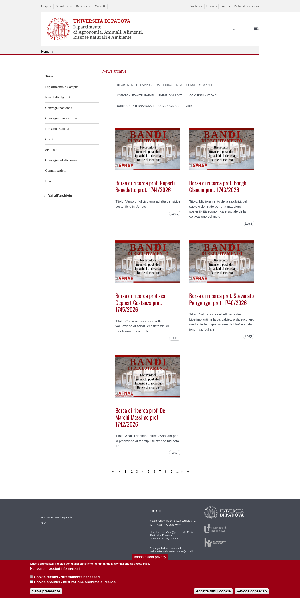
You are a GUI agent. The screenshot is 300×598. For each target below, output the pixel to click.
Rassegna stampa (57, 128)
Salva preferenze (46, 592)
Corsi (49, 139)
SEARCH (251, 34)
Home (45, 51)
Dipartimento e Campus (61, 87)
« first (113, 471)
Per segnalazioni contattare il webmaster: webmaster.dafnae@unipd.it (171, 550)
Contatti (100, 6)
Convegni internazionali (62, 118)
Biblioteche (83, 6)
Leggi (175, 213)
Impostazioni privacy (150, 558)
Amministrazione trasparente (56, 517)
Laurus (225, 6)
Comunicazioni (55, 170)
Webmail (196, 6)
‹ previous (119, 471)
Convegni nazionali (58, 108)
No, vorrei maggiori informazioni (55, 570)
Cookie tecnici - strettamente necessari (67, 578)
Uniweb (211, 6)
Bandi (49, 181)
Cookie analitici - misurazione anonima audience (75, 583)
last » (188, 471)
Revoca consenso (252, 592)
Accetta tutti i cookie (213, 592)
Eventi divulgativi (57, 97)
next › (183, 471)
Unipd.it (46, 6)
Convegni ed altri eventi (62, 160)
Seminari (51, 149)
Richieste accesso (246, 6)
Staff (43, 523)
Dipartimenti (63, 6)
